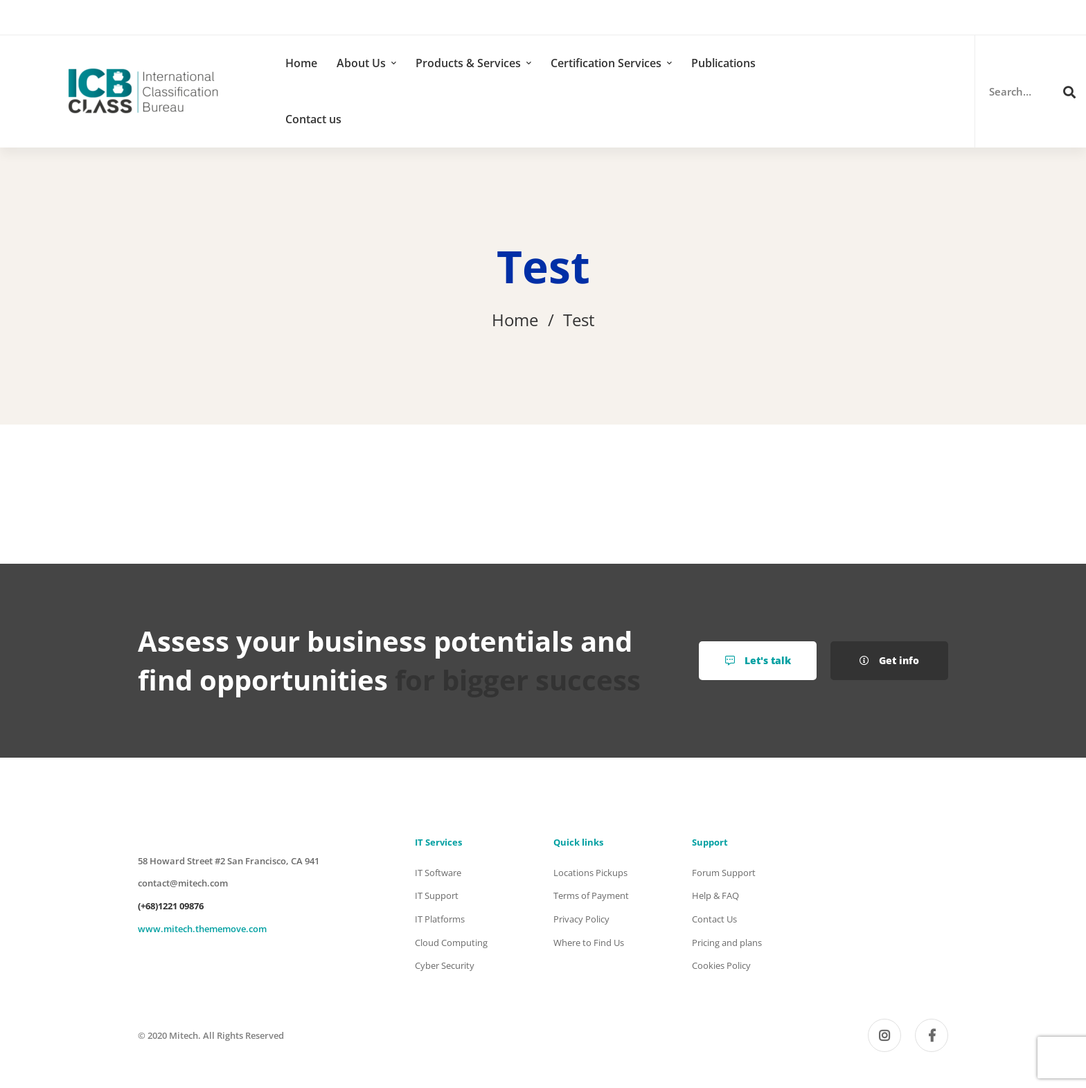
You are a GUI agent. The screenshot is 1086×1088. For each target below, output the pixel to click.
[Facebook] (931, 1035)
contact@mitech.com (183, 883)
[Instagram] (884, 1035)
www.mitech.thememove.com (202, 928)
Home (515, 319)
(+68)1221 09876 (171, 906)
